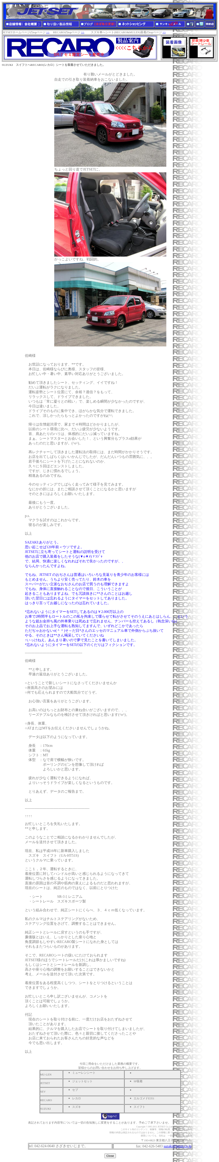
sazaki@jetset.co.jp (177, 1146)
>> (48, 32)
